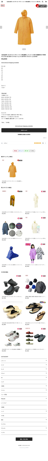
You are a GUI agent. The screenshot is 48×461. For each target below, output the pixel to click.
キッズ (2, 369)
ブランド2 (3, 428)
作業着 (2, 407)
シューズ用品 (4, 394)
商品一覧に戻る (24, 439)
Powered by (24, 447)
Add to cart (24, 130)
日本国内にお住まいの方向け (24, 134)
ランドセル (3, 424)
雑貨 (2, 419)
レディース (3, 360)
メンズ (2, 365)
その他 (2, 415)
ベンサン (3, 432)
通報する (45, 137)
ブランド (3, 373)
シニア (2, 411)
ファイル (3, 390)
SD (2, 377)
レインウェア (4, 403)
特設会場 (3, 398)
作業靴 (2, 386)
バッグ (2, 381)
